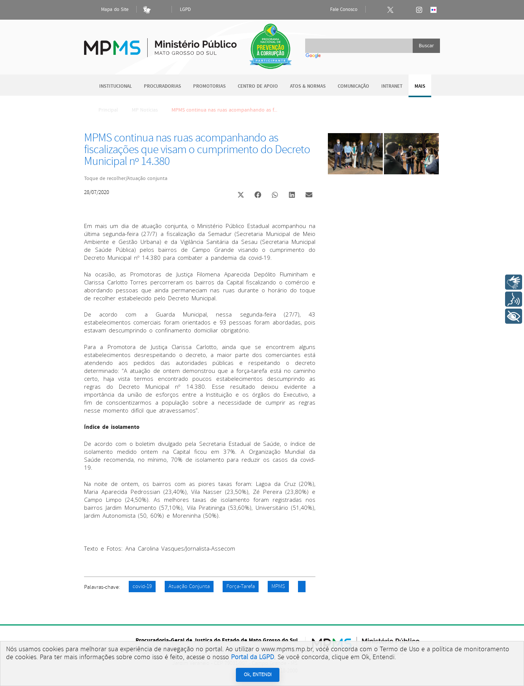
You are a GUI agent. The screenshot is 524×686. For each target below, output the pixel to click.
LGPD (185, 9)
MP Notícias (145, 110)
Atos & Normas (308, 86)
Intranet (391, 86)
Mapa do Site (108, 10)
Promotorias (209, 86)
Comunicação (353, 86)
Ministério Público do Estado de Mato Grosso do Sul (160, 43)
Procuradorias (162, 86)
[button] (240, 195)
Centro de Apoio (258, 86)
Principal (103, 110)
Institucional (115, 86)
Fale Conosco (337, 10)
